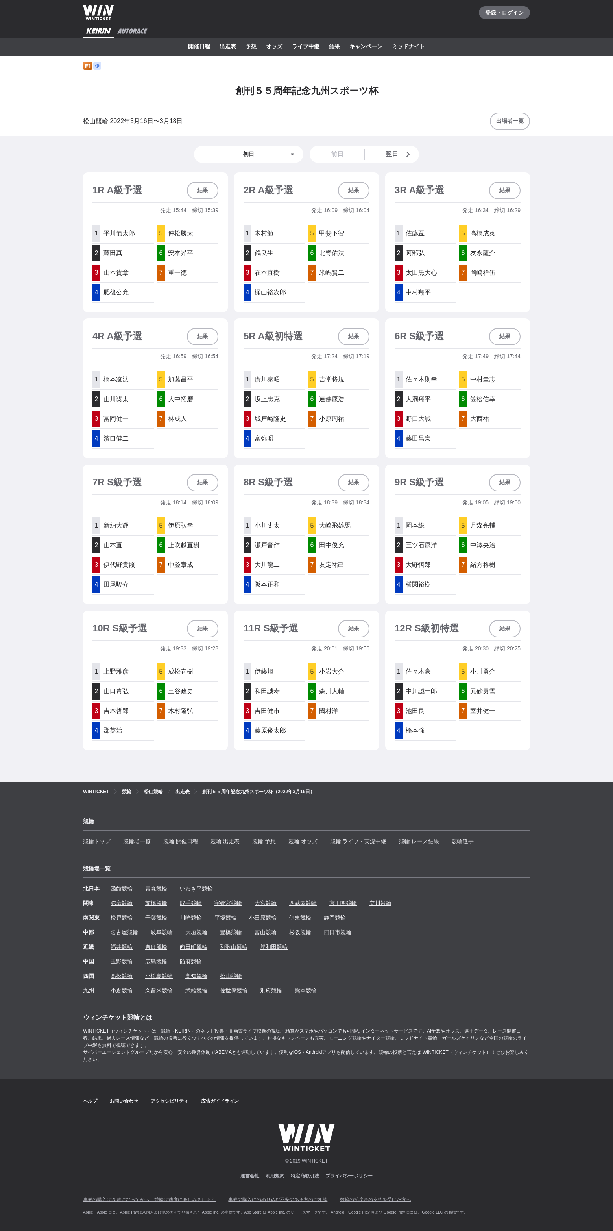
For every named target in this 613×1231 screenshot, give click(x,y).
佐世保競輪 (233, 990)
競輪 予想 (264, 841)
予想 (251, 46)
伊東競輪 (300, 917)
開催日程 (199, 46)
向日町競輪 (193, 947)
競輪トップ (97, 841)
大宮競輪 (266, 903)
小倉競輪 (122, 990)
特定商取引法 (305, 1176)
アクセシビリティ (169, 1101)
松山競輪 (231, 976)
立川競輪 (380, 903)
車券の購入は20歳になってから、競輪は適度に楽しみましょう (149, 1199)
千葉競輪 (156, 917)
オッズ (274, 46)
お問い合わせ (124, 1101)
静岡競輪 (335, 917)
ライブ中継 (305, 46)
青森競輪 (156, 888)
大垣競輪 (196, 932)
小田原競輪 (263, 917)
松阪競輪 (300, 932)
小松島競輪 (159, 976)
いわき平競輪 (196, 888)
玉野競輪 (122, 961)
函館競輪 (122, 888)
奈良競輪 (156, 947)
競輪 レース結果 (419, 841)
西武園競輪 (303, 903)
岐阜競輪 (162, 932)
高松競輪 (122, 976)
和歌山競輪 (233, 947)
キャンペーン (365, 46)
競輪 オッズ (303, 841)
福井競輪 (122, 947)
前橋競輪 (156, 903)
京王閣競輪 (343, 903)
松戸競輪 (122, 917)
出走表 (228, 46)
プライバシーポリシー (349, 1176)
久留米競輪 (159, 990)
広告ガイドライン (220, 1101)
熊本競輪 (306, 990)
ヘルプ (90, 1101)
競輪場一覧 (137, 841)
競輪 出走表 (225, 841)
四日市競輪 (337, 932)
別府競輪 (271, 990)
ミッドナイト (408, 46)
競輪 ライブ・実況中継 (358, 841)
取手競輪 (191, 903)
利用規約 (275, 1176)
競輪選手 (463, 841)
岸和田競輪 (274, 947)
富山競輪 (266, 932)
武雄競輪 (196, 990)
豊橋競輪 (231, 932)
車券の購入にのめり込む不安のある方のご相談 (277, 1199)
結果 (334, 46)
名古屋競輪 (124, 932)
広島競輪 (156, 961)
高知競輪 (196, 976)
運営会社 (249, 1176)
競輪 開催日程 (180, 841)
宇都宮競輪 (228, 903)
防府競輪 (191, 961)
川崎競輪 (191, 917)
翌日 (399, 154)
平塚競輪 (225, 917)
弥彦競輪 (122, 903)
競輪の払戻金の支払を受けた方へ (375, 1199)
